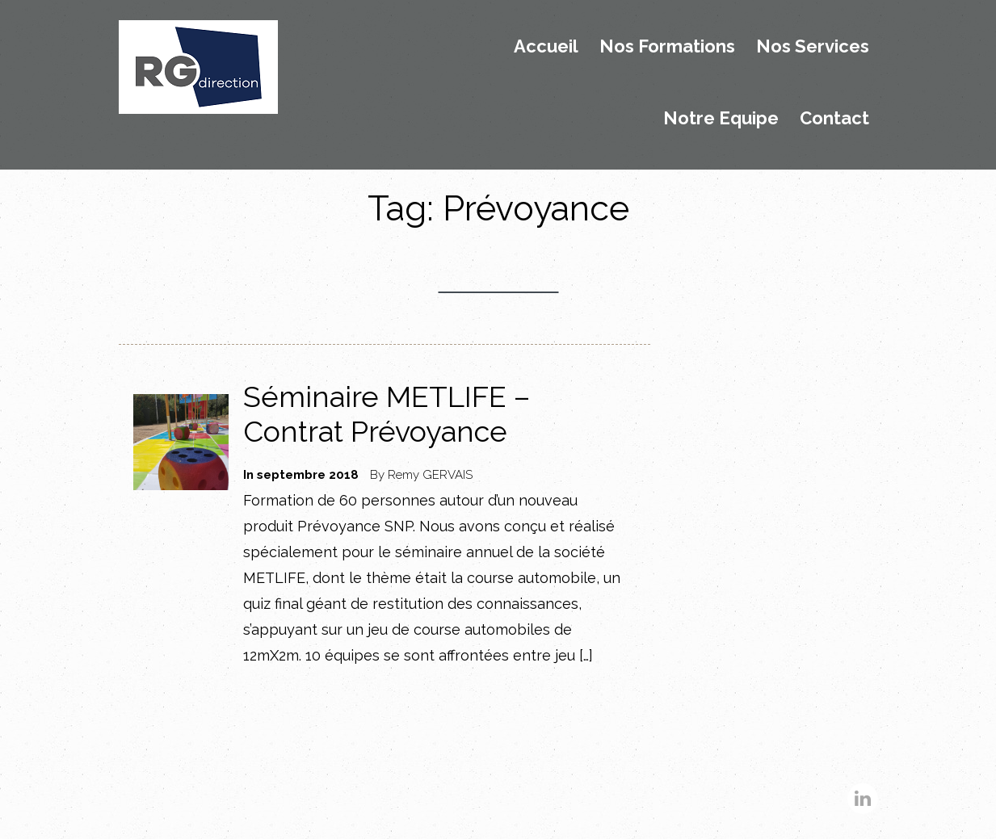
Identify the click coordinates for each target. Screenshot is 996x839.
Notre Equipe (721, 118)
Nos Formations (667, 47)
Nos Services (812, 47)
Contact (834, 118)
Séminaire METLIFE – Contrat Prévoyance (386, 414)
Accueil (546, 47)
